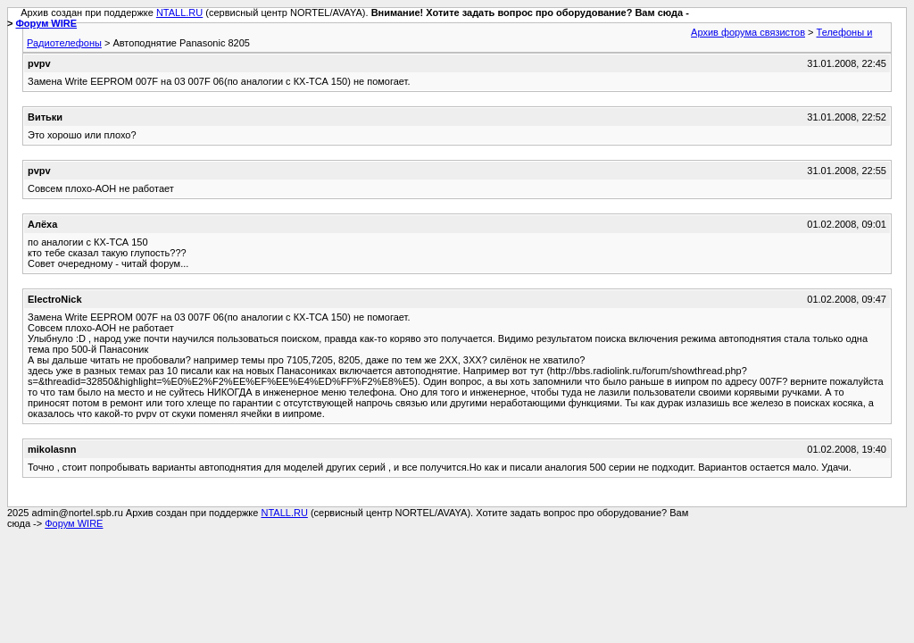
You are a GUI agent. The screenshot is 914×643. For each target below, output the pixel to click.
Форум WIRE (46, 23)
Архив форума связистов (748, 32)
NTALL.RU (179, 12)
